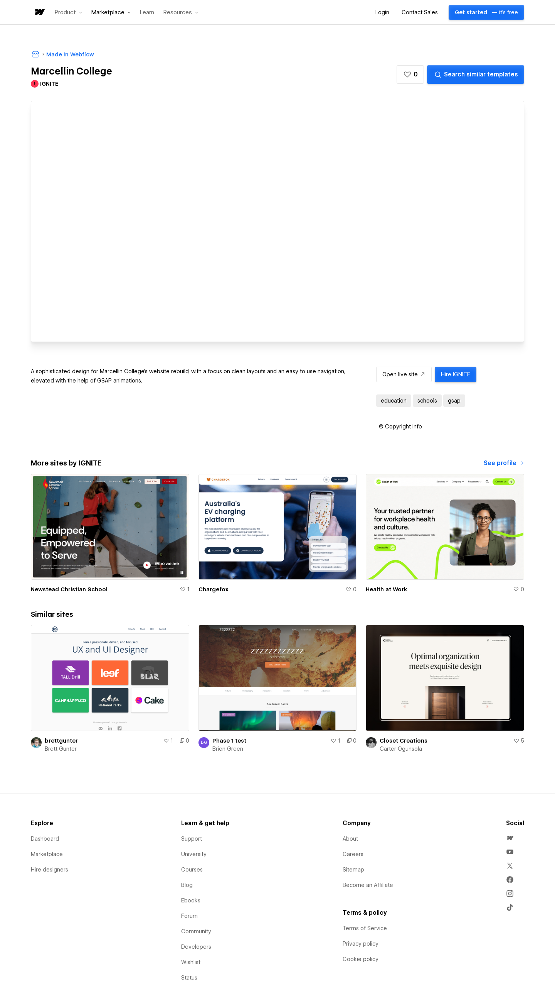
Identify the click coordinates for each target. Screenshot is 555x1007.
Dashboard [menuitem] (45, 839)
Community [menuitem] (196, 931)
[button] (68, 12)
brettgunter (61, 741)
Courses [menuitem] (192, 870)
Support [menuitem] (191, 839)
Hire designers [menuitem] (49, 870)
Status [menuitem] (189, 978)
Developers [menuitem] (196, 947)
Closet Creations (403, 741)
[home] (39, 12)
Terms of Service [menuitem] (365, 928)
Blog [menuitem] (187, 885)
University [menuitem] (194, 854)
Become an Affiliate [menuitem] (368, 885)
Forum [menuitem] (189, 916)
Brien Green (227, 749)
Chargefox (213, 589)
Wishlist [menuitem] (190, 962)
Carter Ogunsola (401, 749)
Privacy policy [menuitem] (360, 944)
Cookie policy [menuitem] (360, 959)
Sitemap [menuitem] (353, 870)
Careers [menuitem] (353, 854)
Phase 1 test (229, 741)
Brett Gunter (61, 749)
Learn (147, 12)
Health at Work (386, 589)
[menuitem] (510, 838)
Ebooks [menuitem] (190, 900)
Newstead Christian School (69, 589)
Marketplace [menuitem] (47, 854)
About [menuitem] (350, 839)
